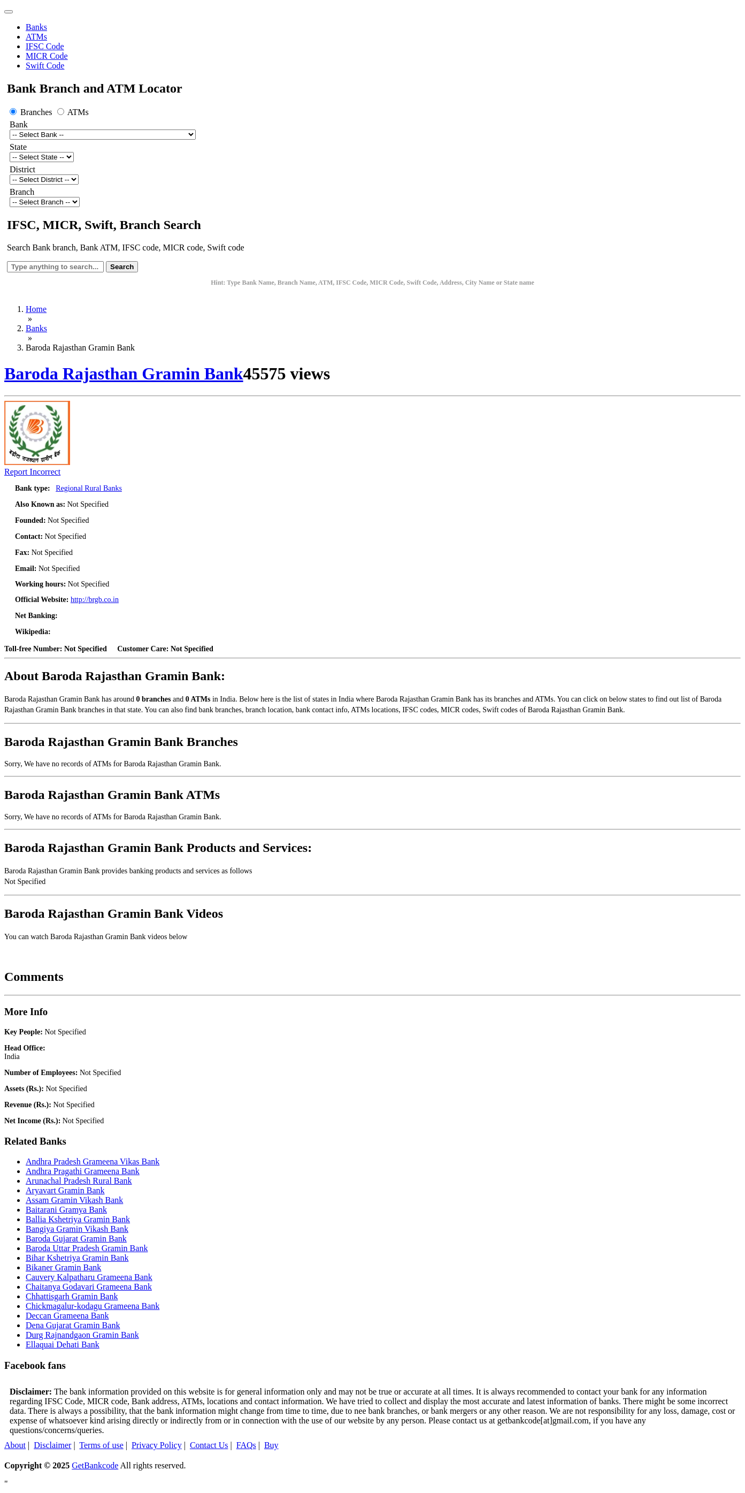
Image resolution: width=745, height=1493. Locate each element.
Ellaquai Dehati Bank (62, 1344)
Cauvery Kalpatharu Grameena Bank (89, 1277)
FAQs (246, 1445)
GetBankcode (95, 1465)
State (18, 146)
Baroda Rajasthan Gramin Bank (123, 373)
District (22, 169)
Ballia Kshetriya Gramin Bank (78, 1219)
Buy (271, 1445)
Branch (22, 191)
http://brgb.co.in (95, 600)
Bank (19, 124)
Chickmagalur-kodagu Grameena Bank (92, 1306)
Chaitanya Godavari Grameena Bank (89, 1286)
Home (36, 309)
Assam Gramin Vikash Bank (74, 1200)
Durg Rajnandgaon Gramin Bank (82, 1334)
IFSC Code (45, 46)
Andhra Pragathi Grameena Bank (83, 1171)
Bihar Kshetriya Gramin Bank (77, 1257)
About (15, 1445)
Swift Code (45, 65)
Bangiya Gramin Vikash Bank (77, 1228)
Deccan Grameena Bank (67, 1315)
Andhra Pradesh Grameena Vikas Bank (92, 1161)
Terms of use (101, 1445)
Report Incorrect (32, 471)
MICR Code (47, 55)
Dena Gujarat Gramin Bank (73, 1325)
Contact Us (209, 1445)
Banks (36, 27)
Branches (32, 112)
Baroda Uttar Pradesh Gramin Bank (87, 1248)
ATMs (36, 36)
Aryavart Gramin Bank (65, 1190)
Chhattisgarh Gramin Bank (72, 1296)
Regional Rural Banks (89, 488)
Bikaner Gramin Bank (63, 1267)
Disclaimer (52, 1445)
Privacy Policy (157, 1445)
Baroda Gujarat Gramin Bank (76, 1238)
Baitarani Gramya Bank (66, 1209)
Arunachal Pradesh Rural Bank (79, 1180)
